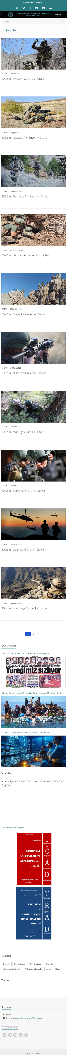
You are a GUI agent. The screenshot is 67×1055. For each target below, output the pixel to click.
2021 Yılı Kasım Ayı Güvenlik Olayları (24, 608)
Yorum (48, 969)
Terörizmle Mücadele (33, 969)
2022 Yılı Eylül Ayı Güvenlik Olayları (23, 79)
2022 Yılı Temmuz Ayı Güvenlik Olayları (25, 196)
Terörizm (6, 964)
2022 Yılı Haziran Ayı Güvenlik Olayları (25, 255)
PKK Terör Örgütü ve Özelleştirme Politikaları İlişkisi (25, 653)
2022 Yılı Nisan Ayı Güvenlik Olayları (23, 373)
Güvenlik (49, 964)
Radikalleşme (19, 964)
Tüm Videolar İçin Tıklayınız (12, 828)
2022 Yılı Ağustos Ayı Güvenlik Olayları (25, 137)
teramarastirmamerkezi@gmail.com (27, 1018)
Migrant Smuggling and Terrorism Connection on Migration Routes (32, 693)
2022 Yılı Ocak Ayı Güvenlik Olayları (23, 549)
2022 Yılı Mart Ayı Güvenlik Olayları (23, 432)
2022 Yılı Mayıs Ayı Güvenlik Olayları (23, 314)
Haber (57, 969)
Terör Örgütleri (35, 964)
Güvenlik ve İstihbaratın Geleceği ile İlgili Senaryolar (25, 732)
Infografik (10, 30)
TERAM (4, 74)
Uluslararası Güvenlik (11, 969)
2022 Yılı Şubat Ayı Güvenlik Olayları (24, 491)
